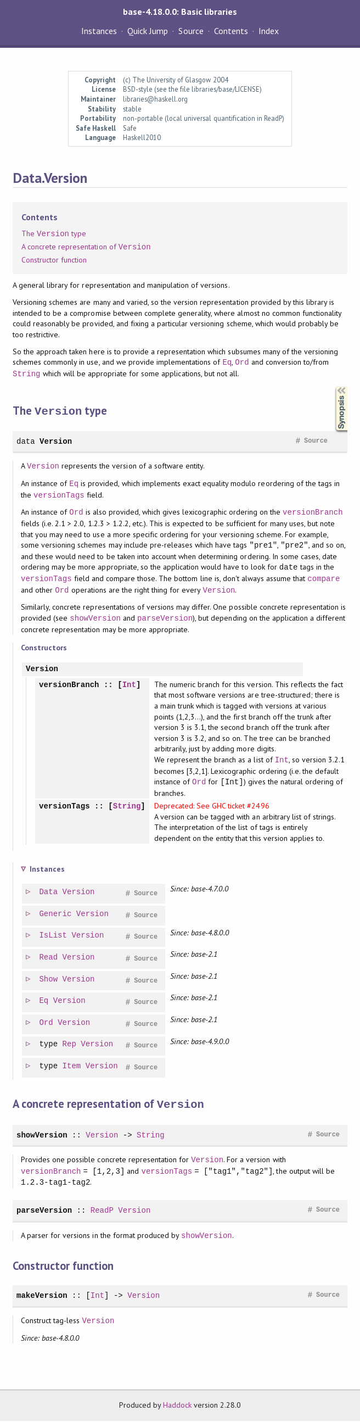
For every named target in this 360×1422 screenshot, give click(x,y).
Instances (99, 30)
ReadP (102, 1211)
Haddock (177, 1406)
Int (129, 684)
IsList (54, 937)
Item (72, 1068)
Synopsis (332, 386)
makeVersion (42, 1296)
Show (49, 981)
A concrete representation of (86, 247)
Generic (56, 916)
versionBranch (313, 511)
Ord (242, 362)
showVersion (95, 617)
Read (49, 959)
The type (53, 234)
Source (190, 30)
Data (49, 894)
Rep (70, 1046)
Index (268, 30)
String (27, 374)
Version (56, 441)
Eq (227, 362)
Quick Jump (147, 30)
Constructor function (54, 260)
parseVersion (165, 617)
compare (323, 578)
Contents (231, 30)
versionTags (59, 494)
